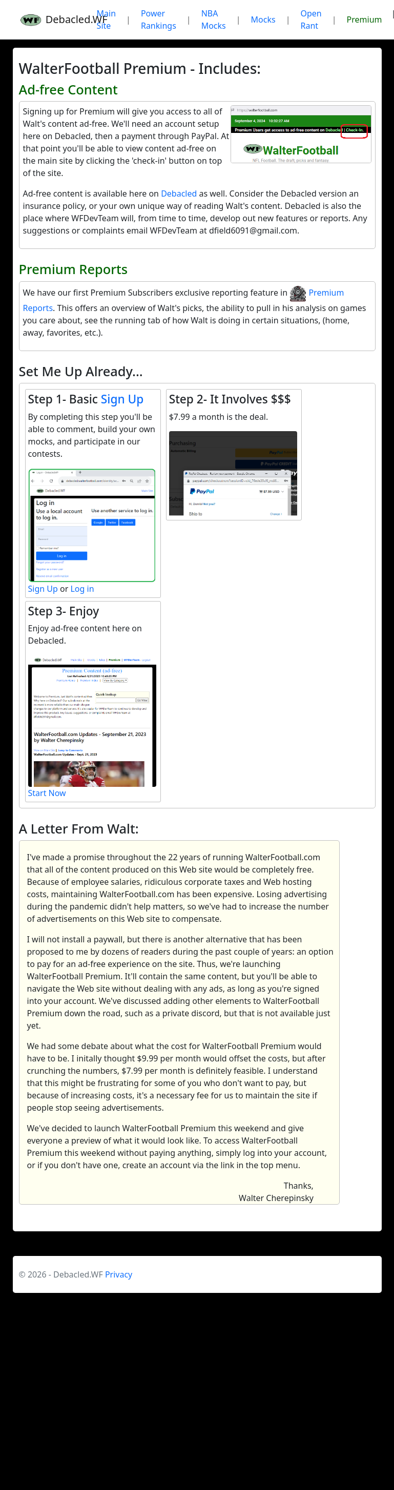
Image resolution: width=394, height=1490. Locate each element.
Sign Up (122, 399)
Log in (82, 588)
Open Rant (311, 19)
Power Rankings (158, 19)
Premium (364, 19)
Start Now (47, 793)
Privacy (118, 1274)
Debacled (179, 193)
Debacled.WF (51, 19)
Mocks (263, 19)
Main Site (106, 19)
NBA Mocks (213, 19)
